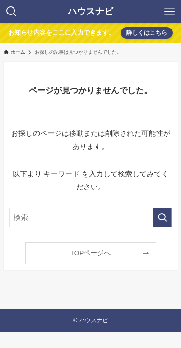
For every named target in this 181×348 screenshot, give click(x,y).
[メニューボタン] (169, 11)
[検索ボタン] (11, 11)
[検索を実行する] (162, 217)
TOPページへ (90, 253)
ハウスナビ (90, 11)
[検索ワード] (90, 217)
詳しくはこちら (146, 32)
